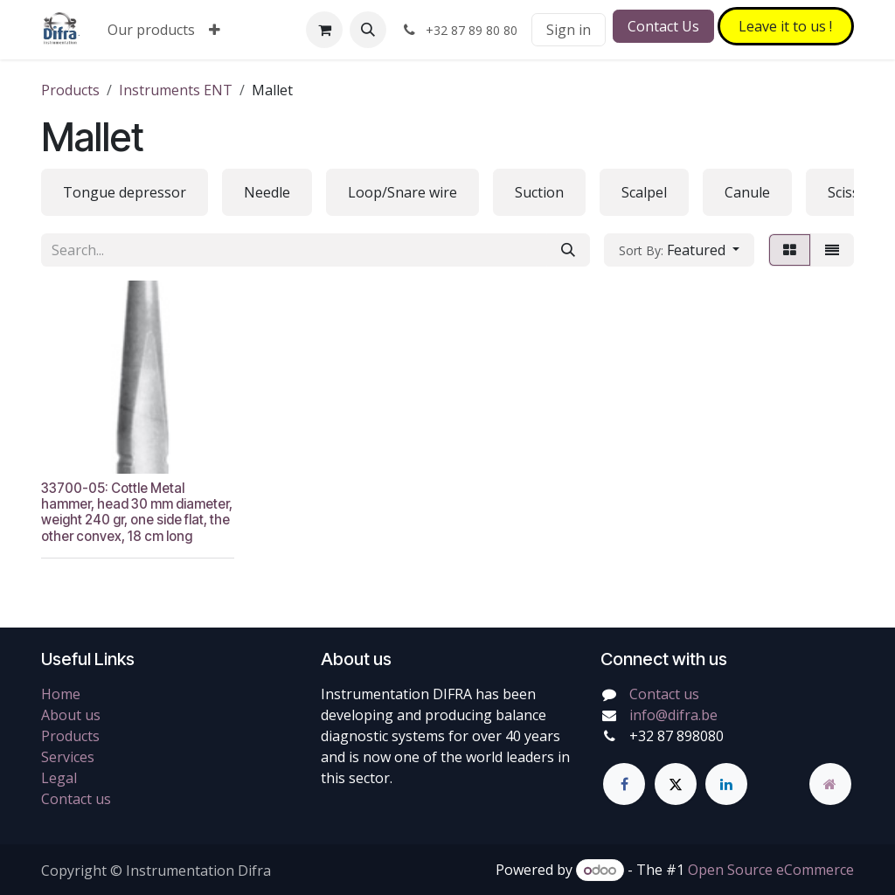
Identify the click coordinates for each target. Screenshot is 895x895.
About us (71, 715)
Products (70, 90)
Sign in (568, 29)
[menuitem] (151, 29)
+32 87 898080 (676, 736)
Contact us (76, 798)
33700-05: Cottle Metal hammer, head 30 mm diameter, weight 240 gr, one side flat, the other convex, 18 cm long (136, 511)
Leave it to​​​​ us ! (785, 26)
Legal (59, 777)
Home (60, 694)
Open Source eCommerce (771, 869)
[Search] (568, 250)
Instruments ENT (175, 90)
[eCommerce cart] (324, 29)
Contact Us (663, 26)
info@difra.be (673, 715)
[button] (368, 29)
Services (67, 757)
